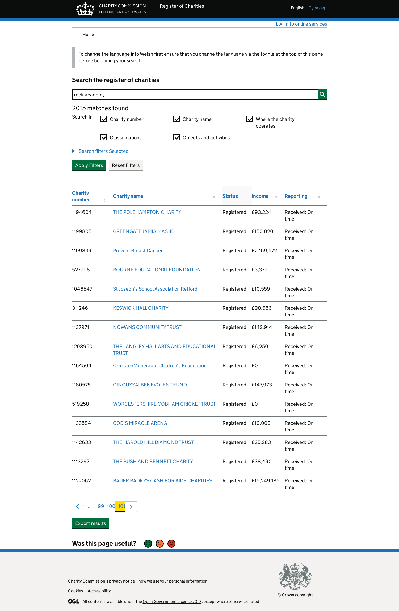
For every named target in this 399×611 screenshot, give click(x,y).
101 (121, 507)
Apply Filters (89, 165)
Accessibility (99, 590)
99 (101, 507)
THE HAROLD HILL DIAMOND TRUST (153, 442)
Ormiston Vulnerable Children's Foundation (160, 365)
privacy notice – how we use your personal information (158, 581)
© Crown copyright (295, 594)
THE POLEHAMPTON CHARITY (147, 212)
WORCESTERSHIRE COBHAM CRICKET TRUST (164, 404)
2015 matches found (100, 108)
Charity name (197, 119)
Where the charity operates (275, 122)
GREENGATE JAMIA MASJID (144, 231)
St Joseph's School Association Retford (155, 289)
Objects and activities (206, 138)
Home (88, 34)
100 (111, 507)
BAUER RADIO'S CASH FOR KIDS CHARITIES (162, 481)
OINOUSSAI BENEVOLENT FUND (150, 385)
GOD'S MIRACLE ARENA (140, 423)
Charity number (127, 119)
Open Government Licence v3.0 (172, 601)
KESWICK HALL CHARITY (141, 308)
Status (230, 196)
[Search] (199, 94)
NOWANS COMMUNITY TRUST (147, 327)
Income (260, 196)
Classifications (126, 138)
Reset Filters (126, 165)
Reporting (296, 196)
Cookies (75, 590)
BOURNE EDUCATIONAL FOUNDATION (157, 270)
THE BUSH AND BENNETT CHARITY (153, 461)
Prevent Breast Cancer (138, 250)
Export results (90, 523)
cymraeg (317, 7)
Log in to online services (301, 24)
